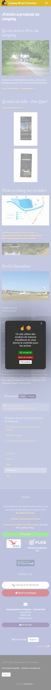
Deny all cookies (25, 357)
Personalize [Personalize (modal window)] (26, 362)
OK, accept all (25, 352)
